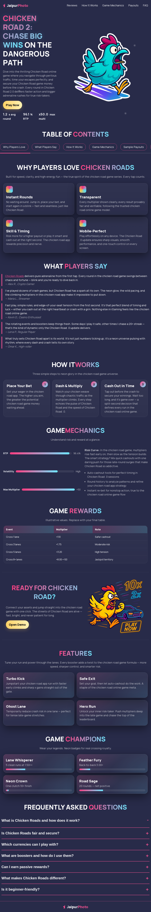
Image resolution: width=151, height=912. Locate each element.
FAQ (145, 5)
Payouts (133, 5)
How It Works (90, 5)
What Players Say (46, 147)
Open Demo (17, 627)
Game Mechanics (113, 5)
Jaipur (15, 5)
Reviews (72, 5)
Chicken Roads (14, 276)
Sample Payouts (134, 147)
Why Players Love (14, 147)
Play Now (12, 105)
